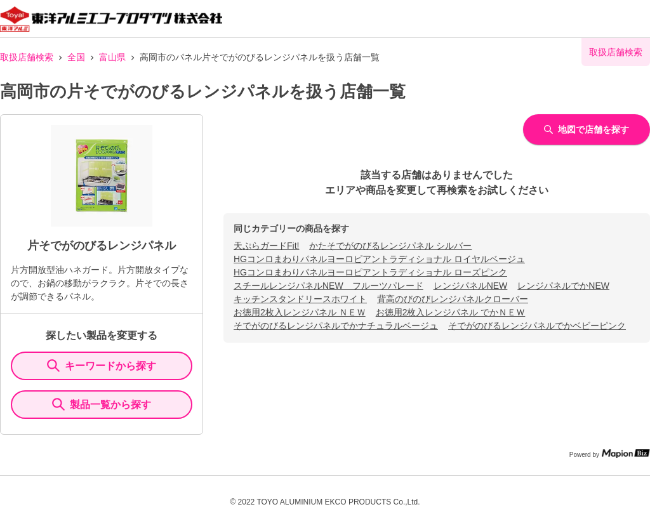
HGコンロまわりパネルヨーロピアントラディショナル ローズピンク (370, 272)
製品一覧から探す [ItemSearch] (101, 404)
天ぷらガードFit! (266, 246)
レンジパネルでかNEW (563, 285)
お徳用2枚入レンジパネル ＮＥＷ (300, 312)
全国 (76, 57)
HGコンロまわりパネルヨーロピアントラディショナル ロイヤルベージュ (379, 259)
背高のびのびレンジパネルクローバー (452, 299)
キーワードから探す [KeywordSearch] (101, 365)
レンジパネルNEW (471, 285)
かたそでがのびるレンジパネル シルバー (390, 246)
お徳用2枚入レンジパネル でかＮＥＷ (451, 312)
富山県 (112, 57)
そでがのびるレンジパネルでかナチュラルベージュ (336, 325)
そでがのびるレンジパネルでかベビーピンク (537, 325)
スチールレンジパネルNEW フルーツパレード (328, 285)
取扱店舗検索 (26, 57)
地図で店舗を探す (586, 129)
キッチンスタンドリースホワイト (300, 299)
